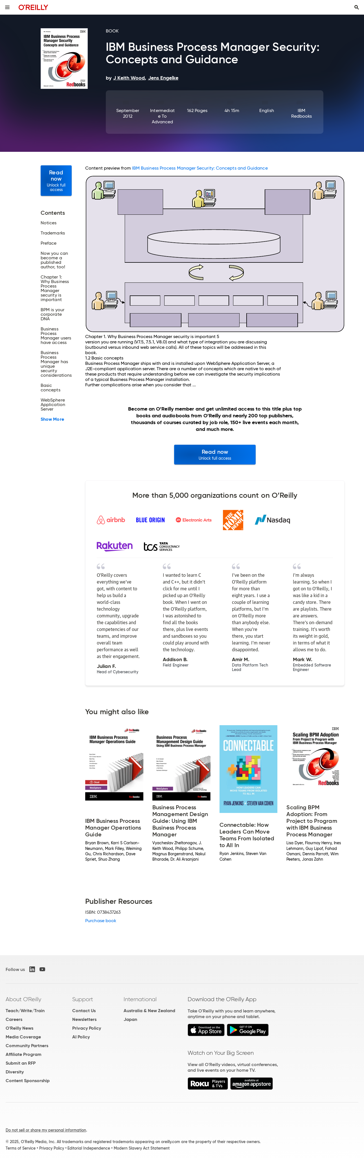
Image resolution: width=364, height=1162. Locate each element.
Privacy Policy (86, 1028)
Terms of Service (21, 1148)
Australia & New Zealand (149, 1011)
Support (82, 999)
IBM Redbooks (301, 113)
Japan (130, 1019)
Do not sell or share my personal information (46, 1130)
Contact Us (84, 1011)
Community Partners (27, 1046)
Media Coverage (23, 1037)
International (140, 999)
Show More (52, 419)
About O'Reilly (23, 999)
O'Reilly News (19, 1028)
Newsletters (84, 1019)
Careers (14, 1019)
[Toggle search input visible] (356, 7)
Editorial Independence (88, 1148)
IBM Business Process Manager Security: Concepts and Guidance (200, 168)
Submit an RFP (21, 1063)
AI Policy (81, 1037)
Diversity (15, 1072)
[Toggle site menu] (7, 7)
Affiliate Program (23, 1054)
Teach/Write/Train (25, 1011)
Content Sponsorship (28, 1081)
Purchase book (100, 920)
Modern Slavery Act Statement (142, 1148)
